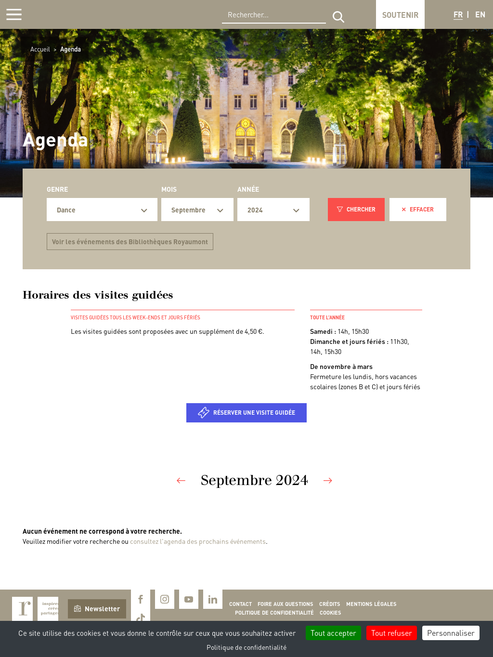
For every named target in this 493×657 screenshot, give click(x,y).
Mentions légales (371, 604)
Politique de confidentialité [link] (246, 647)
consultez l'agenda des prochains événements (198, 541)
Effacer (418, 209)
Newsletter (97, 608)
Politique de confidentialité (274, 612)
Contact (240, 604)
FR (458, 14)
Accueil (40, 49)
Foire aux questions (285, 604)
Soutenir (400, 15)
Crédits (329, 604)
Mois (169, 188)
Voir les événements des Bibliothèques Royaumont (130, 241)
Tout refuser (391, 633)
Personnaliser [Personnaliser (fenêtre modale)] (451, 633)
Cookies (330, 612)
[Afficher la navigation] (14, 14)
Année (248, 188)
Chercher (356, 209)
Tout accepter (333, 633)
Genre (57, 188)
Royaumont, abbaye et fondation (75, 14)
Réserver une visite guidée (254, 412)
